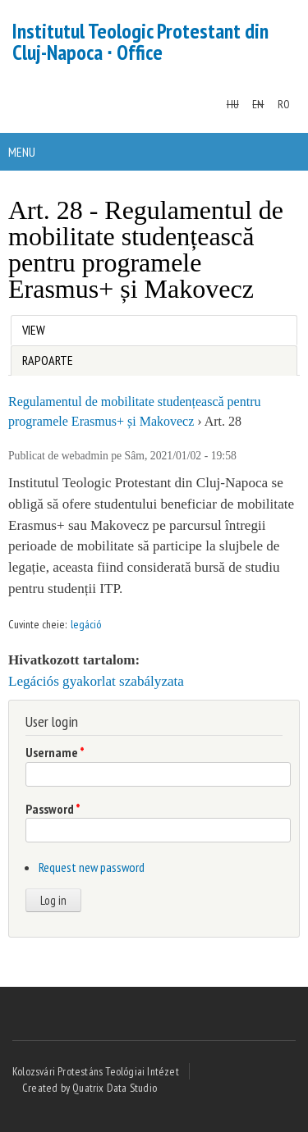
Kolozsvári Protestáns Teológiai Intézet (95, 1071)
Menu (21, 152)
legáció (86, 624)
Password (52, 809)
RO (284, 104)
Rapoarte (47, 360)
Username (55, 752)
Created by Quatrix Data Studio (89, 1087)
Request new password (92, 867)
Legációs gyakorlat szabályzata (96, 681)
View (37, 327)
